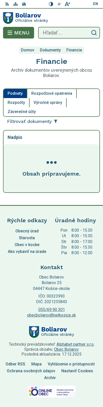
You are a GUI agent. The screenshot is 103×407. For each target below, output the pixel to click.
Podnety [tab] (15, 93)
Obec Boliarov (66, 349)
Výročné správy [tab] (48, 102)
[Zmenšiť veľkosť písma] (59, 4)
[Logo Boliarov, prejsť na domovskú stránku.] (51, 18)
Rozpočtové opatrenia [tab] (51, 93)
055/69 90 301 (51, 309)
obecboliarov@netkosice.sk (51, 315)
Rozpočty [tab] (16, 102)
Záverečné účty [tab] (22, 111)
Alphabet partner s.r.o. (75, 344)
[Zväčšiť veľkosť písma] (67, 4)
